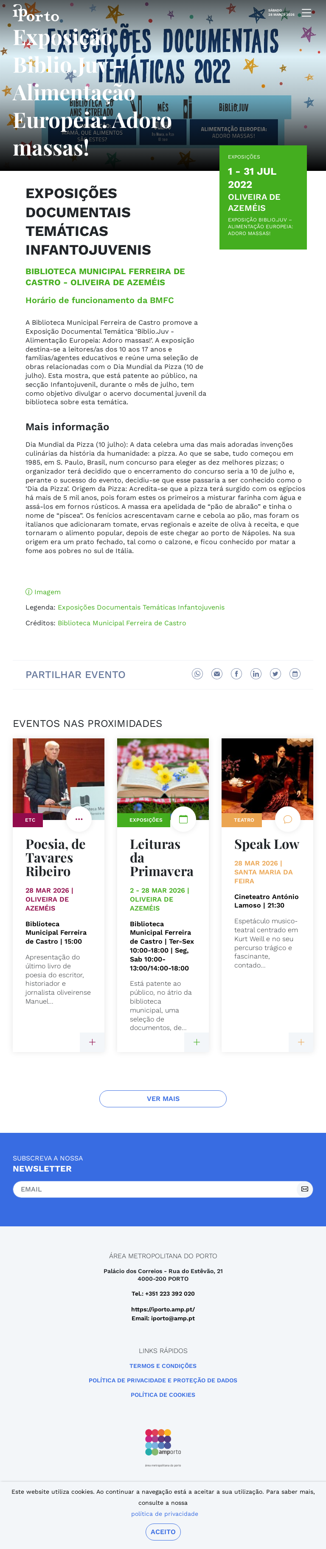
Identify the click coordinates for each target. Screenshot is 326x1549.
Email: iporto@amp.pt (163, 1318)
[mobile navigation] (304, 13)
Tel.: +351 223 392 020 (163, 1293)
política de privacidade (164, 1513)
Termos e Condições (163, 1365)
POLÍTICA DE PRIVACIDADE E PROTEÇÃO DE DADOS (163, 1380)
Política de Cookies (163, 1394)
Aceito (163, 1532)
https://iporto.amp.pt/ (163, 1309)
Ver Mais (163, 1099)
